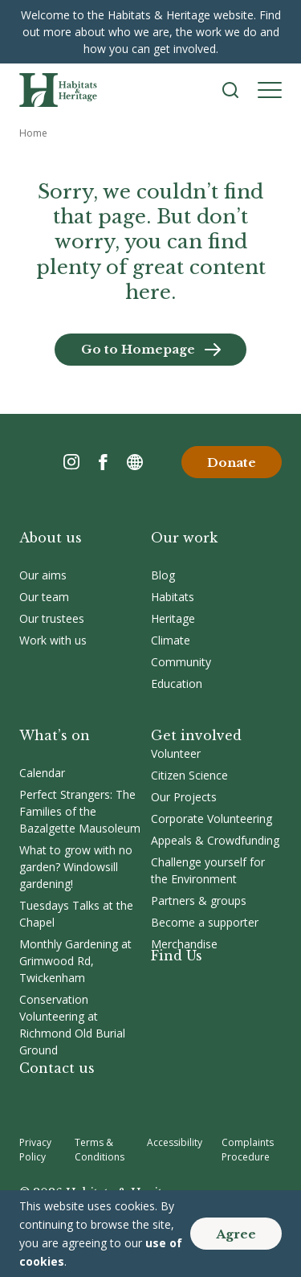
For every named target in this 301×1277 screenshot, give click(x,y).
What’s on (54, 735)
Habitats (172, 596)
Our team (44, 596)
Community (181, 661)
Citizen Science (189, 775)
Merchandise (184, 944)
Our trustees (51, 618)
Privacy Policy (35, 1150)
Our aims (43, 575)
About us (50, 538)
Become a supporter (204, 922)
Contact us (57, 1068)
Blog (163, 575)
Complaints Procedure (248, 1150)
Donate (231, 462)
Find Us (176, 956)
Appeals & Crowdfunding (215, 840)
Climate (170, 640)
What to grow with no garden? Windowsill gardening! (75, 866)
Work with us (53, 640)
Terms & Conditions (99, 1150)
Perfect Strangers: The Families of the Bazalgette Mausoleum (79, 811)
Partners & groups (198, 900)
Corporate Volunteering (211, 818)
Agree (236, 1234)
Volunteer (176, 753)
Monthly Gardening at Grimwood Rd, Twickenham (75, 960)
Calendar (42, 772)
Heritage (173, 618)
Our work (184, 538)
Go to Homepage (138, 349)
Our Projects (184, 796)
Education (176, 683)
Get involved (196, 735)
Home (33, 133)
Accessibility (174, 1142)
